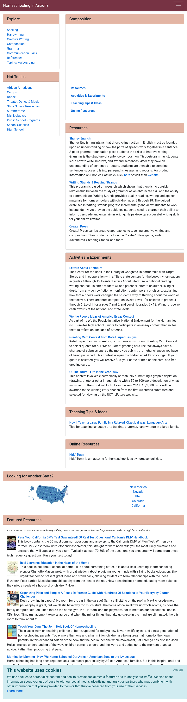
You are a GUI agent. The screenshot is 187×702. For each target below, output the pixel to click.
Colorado (138, 501)
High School (15, 129)
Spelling (12, 30)
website (153, 175)
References (14, 58)
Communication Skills (22, 53)
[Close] (178, 669)
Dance (11, 97)
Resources (78, 88)
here (127, 175)
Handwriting (15, 34)
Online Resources (83, 111)
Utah (138, 496)
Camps (12, 92)
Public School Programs (23, 120)
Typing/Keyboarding (20, 62)
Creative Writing (18, 39)
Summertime (16, 111)
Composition (16, 44)
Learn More (15, 691)
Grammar (13, 48)
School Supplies (18, 125)
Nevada (138, 492)
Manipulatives (16, 115)
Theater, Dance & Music (23, 101)
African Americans (20, 88)
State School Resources (23, 106)
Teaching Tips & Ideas (86, 103)
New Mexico (138, 487)
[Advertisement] (124, 56)
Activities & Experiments (88, 95)
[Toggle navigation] (178, 5)
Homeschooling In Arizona (26, 5)
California (138, 505)
